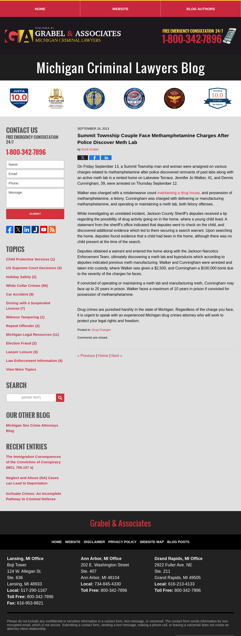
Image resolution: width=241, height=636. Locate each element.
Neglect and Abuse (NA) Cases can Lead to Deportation (33, 464)
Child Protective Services (28, 258)
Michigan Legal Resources (30, 328)
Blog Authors (200, 9)
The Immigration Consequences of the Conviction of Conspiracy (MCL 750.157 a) (33, 447)
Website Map (150, 522)
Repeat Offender (21, 320)
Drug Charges (101, 330)
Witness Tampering (23, 312)
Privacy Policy (124, 522)
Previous (86, 356)
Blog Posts (174, 522)
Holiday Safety (20, 274)
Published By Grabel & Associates (199, 36)
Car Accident (18, 290)
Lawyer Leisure (20, 345)
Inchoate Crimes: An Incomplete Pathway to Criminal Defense (31, 479)
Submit (35, 212)
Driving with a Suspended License (33, 301)
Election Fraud (20, 337)
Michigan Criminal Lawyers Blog (63, 35)
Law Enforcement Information (32, 353)
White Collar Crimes (25, 282)
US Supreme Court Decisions (31, 266)
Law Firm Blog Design (211, 622)
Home (40, 9)
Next (116, 356)
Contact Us (22, 129)
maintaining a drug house (178, 193)
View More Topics (20, 361)
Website (120, 9)
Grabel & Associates (49, 621)
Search (60, 390)
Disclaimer (99, 522)
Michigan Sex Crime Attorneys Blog (34, 417)
